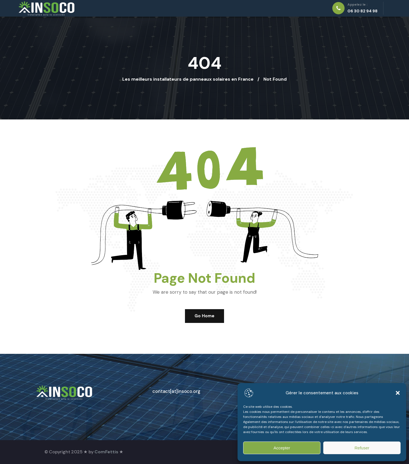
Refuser (361, 447)
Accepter (282, 447)
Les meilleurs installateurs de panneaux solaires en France (188, 79)
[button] (398, 393)
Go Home (204, 316)
